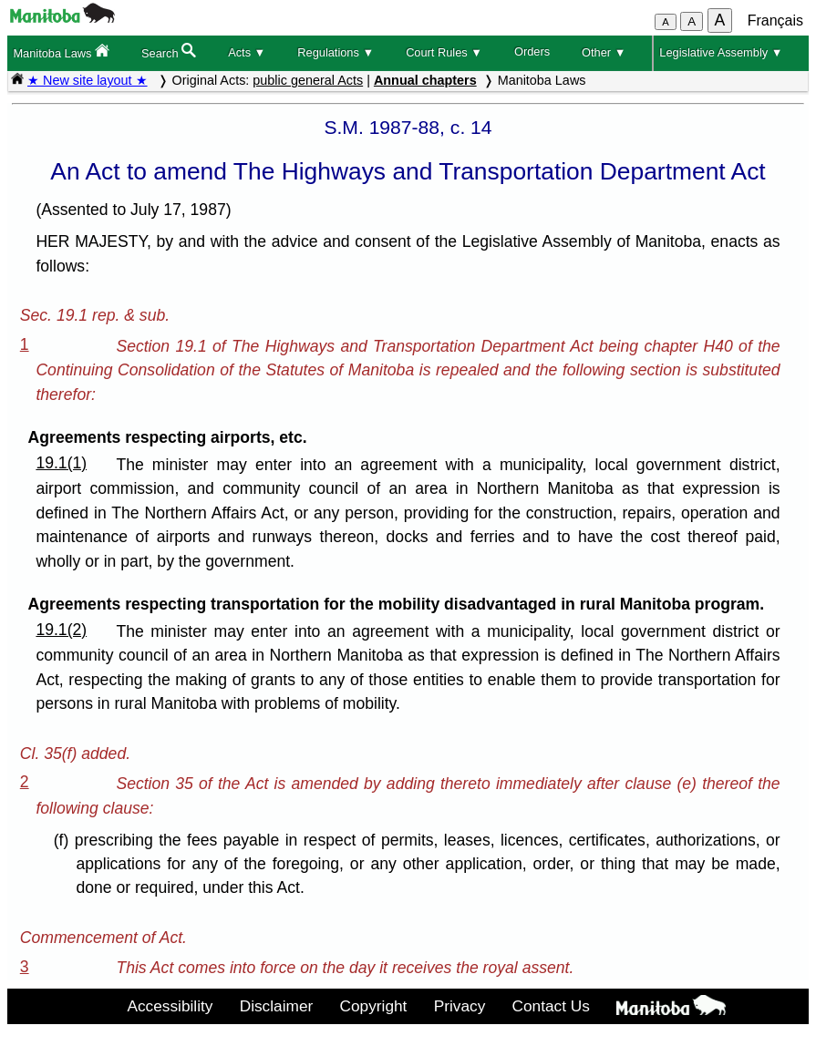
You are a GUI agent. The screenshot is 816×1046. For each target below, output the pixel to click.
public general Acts (308, 80)
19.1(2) (61, 629)
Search (168, 51)
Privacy (460, 1006)
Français (775, 20)
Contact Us (551, 1006)
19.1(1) (61, 463)
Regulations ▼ (335, 52)
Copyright (374, 1006)
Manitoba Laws (61, 51)
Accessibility (169, 1006)
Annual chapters (425, 80)
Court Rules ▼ (444, 52)
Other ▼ (603, 52)
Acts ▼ (246, 52)
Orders (532, 51)
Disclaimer (277, 1006)
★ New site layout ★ (87, 80)
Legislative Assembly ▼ (720, 52)
